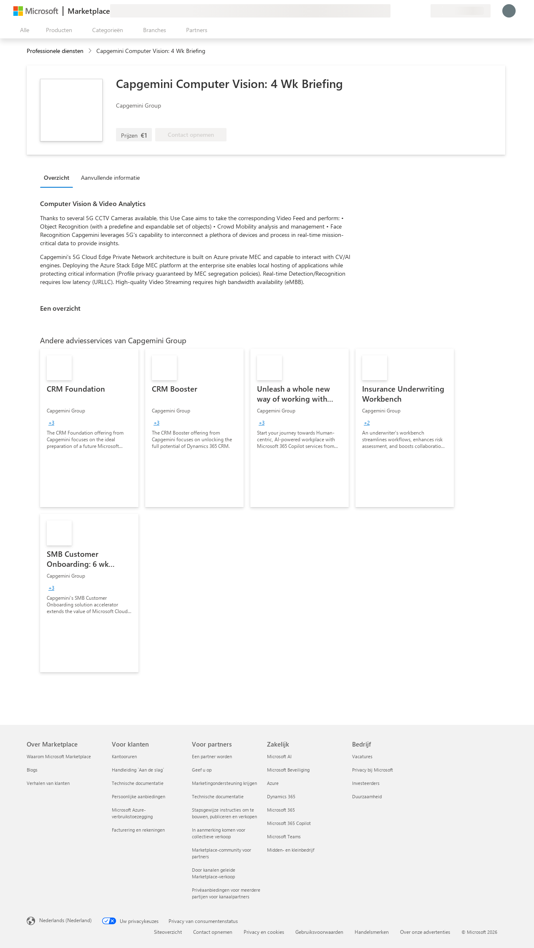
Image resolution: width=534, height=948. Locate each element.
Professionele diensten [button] (55, 51)
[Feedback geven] (393, 11)
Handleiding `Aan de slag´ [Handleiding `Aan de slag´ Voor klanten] (138, 770)
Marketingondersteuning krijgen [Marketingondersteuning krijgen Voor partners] (224, 783)
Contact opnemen (212, 931)
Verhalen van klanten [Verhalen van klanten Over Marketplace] (48, 783)
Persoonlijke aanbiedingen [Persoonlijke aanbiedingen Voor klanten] (138, 796)
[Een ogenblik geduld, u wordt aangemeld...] (509, 11)
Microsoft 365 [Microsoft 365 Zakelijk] (281, 810)
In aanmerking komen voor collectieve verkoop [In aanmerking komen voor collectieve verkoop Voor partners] (218, 833)
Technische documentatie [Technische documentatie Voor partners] (218, 796)
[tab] (58, 177)
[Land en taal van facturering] (461, 11)
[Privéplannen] (424, 11)
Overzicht (56, 177)
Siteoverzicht (168, 931)
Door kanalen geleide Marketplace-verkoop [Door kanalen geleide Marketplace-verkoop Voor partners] (213, 873)
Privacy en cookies (264, 931)
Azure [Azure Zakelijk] (273, 783)
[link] (89, 428)
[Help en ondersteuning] (403, 11)
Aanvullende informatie (110, 177)
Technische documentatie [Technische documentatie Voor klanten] (138, 783)
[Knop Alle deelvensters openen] (23, 30)
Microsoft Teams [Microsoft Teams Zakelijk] (284, 836)
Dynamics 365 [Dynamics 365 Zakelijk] (281, 796)
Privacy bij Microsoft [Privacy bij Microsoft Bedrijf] (372, 770)
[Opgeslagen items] (414, 11)
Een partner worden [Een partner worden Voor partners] (212, 756)
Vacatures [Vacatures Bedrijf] (362, 756)
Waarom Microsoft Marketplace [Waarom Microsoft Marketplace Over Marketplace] (59, 756)
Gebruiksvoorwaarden (319, 931)
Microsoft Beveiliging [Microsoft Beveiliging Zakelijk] (288, 770)
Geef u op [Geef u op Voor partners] (202, 770)
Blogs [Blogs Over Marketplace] (32, 770)
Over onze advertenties (425, 931)
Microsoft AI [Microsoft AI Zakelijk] (279, 756)
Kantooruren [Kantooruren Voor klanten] (124, 756)
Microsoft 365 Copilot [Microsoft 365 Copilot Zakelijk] (289, 823)
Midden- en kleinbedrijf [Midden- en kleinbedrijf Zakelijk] (290, 850)
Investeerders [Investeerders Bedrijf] (366, 783)
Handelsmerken (372, 931)
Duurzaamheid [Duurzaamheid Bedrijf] (367, 796)
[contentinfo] (91, 51)
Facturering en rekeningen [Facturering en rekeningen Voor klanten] (138, 830)
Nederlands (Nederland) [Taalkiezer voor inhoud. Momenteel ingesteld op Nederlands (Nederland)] (65, 920)
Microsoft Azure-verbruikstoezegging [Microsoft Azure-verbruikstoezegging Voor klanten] (132, 813)
